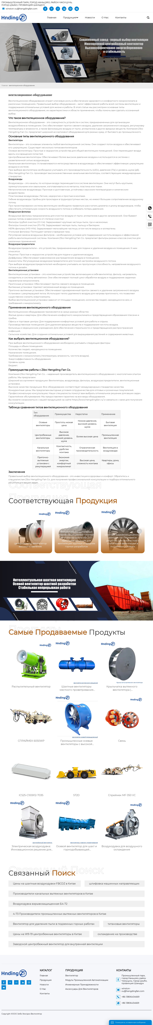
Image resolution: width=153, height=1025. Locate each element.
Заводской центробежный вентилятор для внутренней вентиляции (58, 944)
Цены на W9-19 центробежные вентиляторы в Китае (47, 934)
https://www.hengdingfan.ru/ (88, 399)
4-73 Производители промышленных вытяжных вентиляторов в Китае (59, 913)
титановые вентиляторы (124, 923)
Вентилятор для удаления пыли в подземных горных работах (53, 923)
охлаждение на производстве (117, 934)
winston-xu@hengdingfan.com (21, 9)
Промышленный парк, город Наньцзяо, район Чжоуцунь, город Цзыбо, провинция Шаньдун (37, 3)
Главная (5, 85)
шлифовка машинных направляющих (114, 883)
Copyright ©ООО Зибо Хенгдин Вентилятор (22, 1014)
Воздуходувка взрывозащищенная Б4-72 (40, 903)
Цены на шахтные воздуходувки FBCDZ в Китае (44, 883)
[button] (139, 531)
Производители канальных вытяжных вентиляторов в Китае (53, 893)
